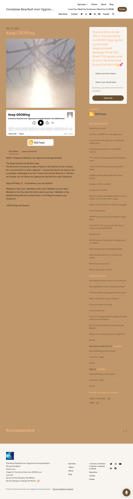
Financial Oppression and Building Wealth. (106, 249)
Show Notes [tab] (14, 151)
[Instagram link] (86, 14)
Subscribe (108, 98)
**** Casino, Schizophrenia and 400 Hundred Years (107, 159)
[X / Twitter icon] (111, 464)
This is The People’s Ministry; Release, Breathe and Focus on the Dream (108, 318)
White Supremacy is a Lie (99, 264)
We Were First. (95, 234)
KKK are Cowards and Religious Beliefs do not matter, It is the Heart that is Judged (107, 197)
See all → (93, 340)
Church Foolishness (97, 211)
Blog (112, 4)
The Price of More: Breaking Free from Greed (107, 293)
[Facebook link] (99, 14)
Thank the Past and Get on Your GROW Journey (105, 150)
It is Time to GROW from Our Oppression (105, 134)
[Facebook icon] (115, 468)
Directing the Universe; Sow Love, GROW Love (107, 281)
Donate (106, 14)
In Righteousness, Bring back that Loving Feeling (105, 176)
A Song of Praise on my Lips (100, 305)
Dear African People (97, 128)
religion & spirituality (100, 346)
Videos (94, 4)
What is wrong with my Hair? (100, 270)
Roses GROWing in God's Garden (102, 351)
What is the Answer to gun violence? (104, 299)
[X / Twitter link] (81, 14)
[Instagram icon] (116, 464)
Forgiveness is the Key (98, 190)
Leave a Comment (29, 151)
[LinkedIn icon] (111, 468)
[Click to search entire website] (113, 14)
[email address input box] (108, 82)
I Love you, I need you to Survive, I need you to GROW (91, 9)
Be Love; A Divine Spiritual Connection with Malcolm (106, 326)
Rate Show (63, 14)
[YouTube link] (90, 14)
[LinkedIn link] (95, 14)
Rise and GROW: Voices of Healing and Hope (107, 287)
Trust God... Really (96, 357)
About (103, 4)
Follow (122, 9)
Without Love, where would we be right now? (107, 334)
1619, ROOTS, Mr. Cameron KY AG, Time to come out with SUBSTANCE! (106, 226)
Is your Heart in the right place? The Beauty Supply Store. (106, 141)
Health (92, 369)
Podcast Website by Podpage (62, 489)
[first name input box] (108, 73)
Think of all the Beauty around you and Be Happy (106, 168)
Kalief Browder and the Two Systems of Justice (105, 256)
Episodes (82, 4)
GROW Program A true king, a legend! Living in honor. (107, 218)
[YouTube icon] (120, 464)
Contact (74, 14)
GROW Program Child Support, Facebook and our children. (107, 241)
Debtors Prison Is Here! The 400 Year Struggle (108, 205)
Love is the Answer (97, 311)
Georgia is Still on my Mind (100, 184)
